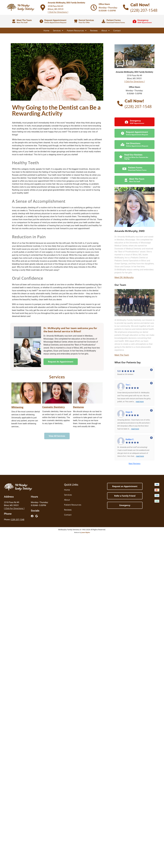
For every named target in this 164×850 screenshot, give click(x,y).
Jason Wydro (85, 532)
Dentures (78, 407)
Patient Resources (76, 30)
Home (46, 30)
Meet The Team (121, 355)
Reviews (94, 30)
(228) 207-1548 (143, 10)
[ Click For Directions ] (58, 12)
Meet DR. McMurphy (124, 277)
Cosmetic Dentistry (53, 407)
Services (58, 30)
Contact (117, 30)
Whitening (17, 407)
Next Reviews (134, 463)
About (105, 30)
